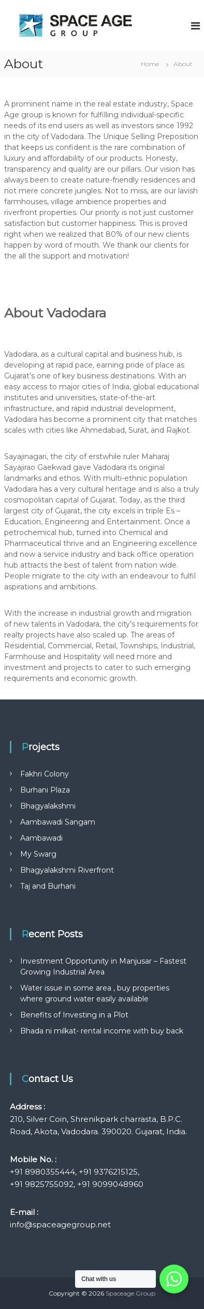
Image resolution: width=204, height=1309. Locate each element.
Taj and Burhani (48, 886)
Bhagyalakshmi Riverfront (67, 870)
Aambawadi (41, 838)
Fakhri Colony (44, 774)
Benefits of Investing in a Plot (74, 1014)
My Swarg (38, 854)
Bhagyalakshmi (48, 806)
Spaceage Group (130, 1293)
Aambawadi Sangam (57, 822)
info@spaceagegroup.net (60, 1224)
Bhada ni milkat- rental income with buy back (101, 1031)
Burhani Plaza (45, 790)
